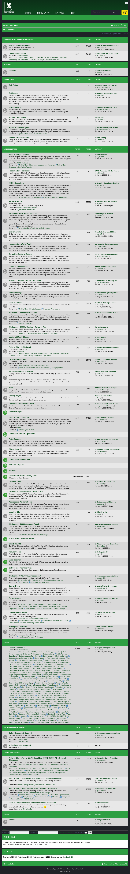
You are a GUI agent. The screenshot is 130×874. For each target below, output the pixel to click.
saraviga (100, 95)
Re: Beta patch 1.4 (101, 552)
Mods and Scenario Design (39, 582)
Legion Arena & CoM (26, 695)
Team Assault (20, 716)
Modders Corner (15, 712)
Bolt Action (13, 85)
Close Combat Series (18, 612)
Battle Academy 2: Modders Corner (28, 660)
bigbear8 (100, 55)
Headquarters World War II (20, 244)
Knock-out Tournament (50, 309)
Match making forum (41, 670)
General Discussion (17, 53)
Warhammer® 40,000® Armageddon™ (25, 576)
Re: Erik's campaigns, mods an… (106, 359)
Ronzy (99, 398)
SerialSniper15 (102, 282)
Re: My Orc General (102, 803)
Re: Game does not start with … (106, 576)
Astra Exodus (14, 439)
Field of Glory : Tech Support (47, 677)
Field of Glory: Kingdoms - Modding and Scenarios (36, 165)
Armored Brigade (16, 465)
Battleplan (13, 93)
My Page (59, 12)
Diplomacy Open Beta (25, 430)
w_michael (100, 157)
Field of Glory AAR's (55, 768)
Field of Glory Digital (27, 677)
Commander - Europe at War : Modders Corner (32, 701)
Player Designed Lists (32, 770)
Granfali (99, 72)
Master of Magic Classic (19, 337)
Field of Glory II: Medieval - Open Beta (36, 355)
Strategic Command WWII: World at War (26, 492)
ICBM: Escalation (16, 183)
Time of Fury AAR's (25, 720)
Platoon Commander (18, 117)
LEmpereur (101, 780)
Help (72, 12)
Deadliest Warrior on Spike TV (46, 57)
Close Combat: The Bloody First (22, 476)
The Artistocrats (23, 365)
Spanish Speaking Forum (36, 772)
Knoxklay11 (101, 451)
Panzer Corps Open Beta (27, 606)
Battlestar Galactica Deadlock (21, 404)
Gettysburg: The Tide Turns (20, 568)
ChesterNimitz (102, 390)
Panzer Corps (14, 598)
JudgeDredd (101, 588)
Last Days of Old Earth (51, 693)
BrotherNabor (102, 526)
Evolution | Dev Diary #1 (104, 213)
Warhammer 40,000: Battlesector (23, 313)
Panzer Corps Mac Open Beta (48, 606)
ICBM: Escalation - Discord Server (54, 197)
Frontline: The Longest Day (35, 685)
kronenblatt (101, 419)
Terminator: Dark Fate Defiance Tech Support (33, 228)
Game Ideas (22, 57)
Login (4, 829)
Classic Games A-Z (17, 648)
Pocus (19, 428)
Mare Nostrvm (15, 560)
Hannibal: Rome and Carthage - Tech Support (33, 689)
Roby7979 (100, 484)
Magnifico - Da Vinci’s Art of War (27, 697)
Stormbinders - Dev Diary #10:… (106, 107)
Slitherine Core (22, 49)
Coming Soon (9, 79)
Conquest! (55, 670)
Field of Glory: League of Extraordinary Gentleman (39, 680)
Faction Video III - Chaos (104, 627)
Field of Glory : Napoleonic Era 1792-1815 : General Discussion (36, 778)
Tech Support (23, 582)
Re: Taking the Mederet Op (105, 612)
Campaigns (65, 797)
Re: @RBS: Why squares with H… (107, 347)
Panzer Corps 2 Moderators (27, 208)
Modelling (19, 770)
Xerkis (99, 650)
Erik (98, 822)
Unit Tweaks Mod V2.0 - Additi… (106, 524)
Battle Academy (47, 654)
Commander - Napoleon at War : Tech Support (49, 666)
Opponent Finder (61, 770)
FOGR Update (29, 799)
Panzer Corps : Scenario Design (53, 608)
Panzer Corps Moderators (38, 604)
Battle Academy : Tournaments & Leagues (49, 658)
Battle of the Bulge (36, 59)
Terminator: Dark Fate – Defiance (23, 213)
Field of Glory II (15, 303)
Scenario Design (42, 706)
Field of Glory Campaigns (22, 683)
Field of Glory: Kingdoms (20, 155)
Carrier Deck (14, 586)
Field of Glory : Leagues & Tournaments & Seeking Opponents (44, 679)
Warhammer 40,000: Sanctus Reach (24, 524)
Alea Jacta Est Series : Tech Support (27, 654)
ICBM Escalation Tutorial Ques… (107, 388)
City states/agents (101, 327)
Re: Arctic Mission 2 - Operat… (106, 586)
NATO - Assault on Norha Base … (107, 171)
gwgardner (101, 504)
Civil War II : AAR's (61, 664)
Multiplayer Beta (57, 368)
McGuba (100, 600)
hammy (20, 764)
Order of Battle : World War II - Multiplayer (33, 368)
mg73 (99, 203)
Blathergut (40, 785)
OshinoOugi (101, 546)
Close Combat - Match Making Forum (54, 621)
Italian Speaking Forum (56, 772)
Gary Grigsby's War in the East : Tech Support (37, 687)
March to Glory (15, 512)
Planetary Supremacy (25, 323)
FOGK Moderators (23, 163)
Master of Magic (16, 293)
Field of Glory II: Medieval (20, 347)
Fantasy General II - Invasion (21, 371)
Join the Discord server (26, 210)
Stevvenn (100, 805)
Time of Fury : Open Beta (39, 722)
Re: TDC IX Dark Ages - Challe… (106, 303)
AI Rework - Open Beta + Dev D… (107, 183)
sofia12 (99, 629)
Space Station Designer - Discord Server (32, 134)
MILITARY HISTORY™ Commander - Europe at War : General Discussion (39, 698)
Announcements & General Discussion (19, 40)
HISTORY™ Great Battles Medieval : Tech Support (51, 691)
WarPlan (12, 470)
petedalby (100, 760)
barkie (99, 315)
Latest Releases (10, 149)
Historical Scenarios (39, 768)
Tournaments (47, 770)
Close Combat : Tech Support (28, 621)
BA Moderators (34, 580)
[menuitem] (16, 25)
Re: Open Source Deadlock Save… (107, 404)
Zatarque (100, 268)
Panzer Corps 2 (15, 201)
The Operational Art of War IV (21, 538)
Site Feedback (22, 741)
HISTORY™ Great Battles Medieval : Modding (25, 693)
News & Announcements (19, 45)
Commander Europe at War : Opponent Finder (35, 704)
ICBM (11, 388)
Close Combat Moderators (38, 619)
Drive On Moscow (52, 59)
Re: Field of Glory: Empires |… (106, 417)
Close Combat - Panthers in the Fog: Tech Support (40, 622)
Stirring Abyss (15, 396)
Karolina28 (100, 295)
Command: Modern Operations (22, 434)
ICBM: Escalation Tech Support (29, 197)
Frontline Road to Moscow (43, 683)
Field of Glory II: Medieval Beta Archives (32, 353)
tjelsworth (100, 791)
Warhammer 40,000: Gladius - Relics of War (27, 327)
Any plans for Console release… (106, 244)
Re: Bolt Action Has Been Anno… (107, 45)
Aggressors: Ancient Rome (20, 502)
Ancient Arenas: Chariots (20, 138)
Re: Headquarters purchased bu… (107, 733)
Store (28, 12)
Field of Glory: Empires (19, 417)
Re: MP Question (101, 155)
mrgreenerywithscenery (105, 406)
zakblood (100, 119)
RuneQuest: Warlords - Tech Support (30, 637)
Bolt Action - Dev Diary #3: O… (106, 85)
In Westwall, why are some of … (106, 201)
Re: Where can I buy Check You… (107, 544)
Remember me (81, 832)
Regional (7, 65)
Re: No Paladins (100, 337)
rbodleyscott (21, 351)
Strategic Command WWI (19, 459)
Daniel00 (69, 857)
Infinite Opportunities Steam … (106, 266)
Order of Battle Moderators (39, 365)
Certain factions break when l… (106, 439)
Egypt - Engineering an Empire (53, 672)
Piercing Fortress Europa (47, 708)
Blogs (31, 57)
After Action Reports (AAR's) (58, 795)
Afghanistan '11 (15, 449)
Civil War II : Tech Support (43, 664)
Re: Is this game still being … (105, 502)
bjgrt (98, 554)
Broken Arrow (15, 232)
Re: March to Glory (102, 512)
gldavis (99, 735)
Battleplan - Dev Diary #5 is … (106, 93)
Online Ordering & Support (14, 727)
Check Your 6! (15, 544)
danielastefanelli (102, 87)
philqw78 (27, 764)
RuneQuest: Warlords (18, 627)
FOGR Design (45, 793)
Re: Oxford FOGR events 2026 (105, 788)
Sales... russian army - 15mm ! (106, 778)
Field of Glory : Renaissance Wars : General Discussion (33, 788)
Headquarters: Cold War (19, 171)
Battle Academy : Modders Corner (54, 656)
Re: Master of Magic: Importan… (107, 293)
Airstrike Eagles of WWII (26, 652)
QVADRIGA (62, 708)
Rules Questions (24, 768)
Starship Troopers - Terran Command (25, 280)
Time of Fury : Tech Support (44, 720)
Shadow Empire (15, 412)
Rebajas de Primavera (103, 70)
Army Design (26, 797)
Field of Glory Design (55, 764)
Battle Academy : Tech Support (29, 656)
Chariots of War (26, 664)
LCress (99, 514)
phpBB (57, 869)
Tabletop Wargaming (12, 752)
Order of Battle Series (18, 359)
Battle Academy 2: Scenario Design (56, 660)
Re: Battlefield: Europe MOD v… (106, 598)
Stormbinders (15, 107)
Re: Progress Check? (102, 820)
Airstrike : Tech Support (46, 652)
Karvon (99, 305)
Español (12, 70)
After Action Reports (57, 706)
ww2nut (99, 614)
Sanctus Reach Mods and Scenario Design (32, 534)
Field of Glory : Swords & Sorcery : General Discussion (32, 803)
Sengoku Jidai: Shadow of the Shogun (42, 710)
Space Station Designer (19, 127)
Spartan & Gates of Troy (55, 714)
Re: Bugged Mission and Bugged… (107, 449)
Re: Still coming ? (101, 138)
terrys (33, 764)
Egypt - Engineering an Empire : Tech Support (38, 674)
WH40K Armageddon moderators (52, 580)
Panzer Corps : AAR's (32, 608)
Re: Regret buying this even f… (106, 648)
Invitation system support (20, 745)
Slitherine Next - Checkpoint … (106, 254)
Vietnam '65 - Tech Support (60, 722)
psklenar (100, 173)
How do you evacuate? (103, 396)
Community (43, 12)
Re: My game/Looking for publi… (107, 53)
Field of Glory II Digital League (29, 309)
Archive (12, 820)
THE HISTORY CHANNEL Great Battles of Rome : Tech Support (43, 718)
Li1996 (99, 373)
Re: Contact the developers (105, 482)
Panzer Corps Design (55, 604)
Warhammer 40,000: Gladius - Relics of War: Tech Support (38, 333)
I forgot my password (66, 832)
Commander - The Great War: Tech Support (46, 668)
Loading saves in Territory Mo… (106, 280)
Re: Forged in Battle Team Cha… (106, 758)
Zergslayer (100, 329)
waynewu (100, 339)
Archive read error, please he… (106, 371)
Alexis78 (99, 140)
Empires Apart (15, 482)
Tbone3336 (101, 246)
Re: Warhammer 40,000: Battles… (107, 313)
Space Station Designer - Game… (107, 127)
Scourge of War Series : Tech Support (32, 714)
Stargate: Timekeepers (18, 266)
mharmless (101, 441)
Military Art (63, 57)
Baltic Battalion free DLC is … (105, 232)
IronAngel (100, 578)
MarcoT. (99, 185)
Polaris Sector (15, 552)
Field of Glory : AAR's (53, 681)
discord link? (99, 117)
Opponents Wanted (29, 708)
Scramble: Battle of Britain (20, 254)
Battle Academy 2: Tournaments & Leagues (25, 662)
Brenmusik (100, 47)
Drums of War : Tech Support (30, 672)
